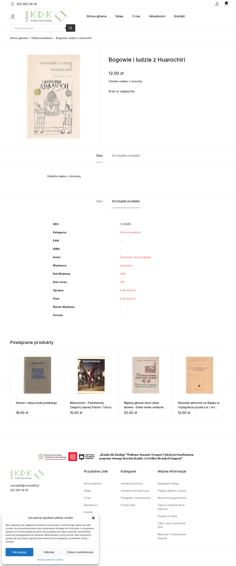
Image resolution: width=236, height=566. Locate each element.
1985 (123, 273)
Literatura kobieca (132, 483)
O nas (136, 16)
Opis (99, 155)
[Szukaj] (70, 28)
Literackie (126, 265)
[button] (93, 518)
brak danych (128, 290)
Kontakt (179, 16)
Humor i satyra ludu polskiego (36, 403)
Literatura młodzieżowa (135, 490)
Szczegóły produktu (126, 155)
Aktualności (157, 16)
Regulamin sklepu (168, 483)
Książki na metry (167, 516)
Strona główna (97, 16)
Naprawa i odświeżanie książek (172, 536)
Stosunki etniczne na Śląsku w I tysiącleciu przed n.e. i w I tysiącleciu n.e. (198, 407)
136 (122, 282)
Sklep (119, 16)
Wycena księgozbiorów (172, 497)
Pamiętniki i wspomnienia (136, 497)
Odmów (49, 552)
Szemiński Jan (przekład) (135, 257)
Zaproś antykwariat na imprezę (171, 506)
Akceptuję (19, 552)
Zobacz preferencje (80, 552)
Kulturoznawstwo (42, 38)
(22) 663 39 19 (24, 4)
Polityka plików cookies (50, 559)
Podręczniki (128, 505)
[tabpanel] (53, 96)
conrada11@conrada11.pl (24, 485)
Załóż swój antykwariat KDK (171, 525)
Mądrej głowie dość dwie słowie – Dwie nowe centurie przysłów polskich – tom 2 (144, 407)
